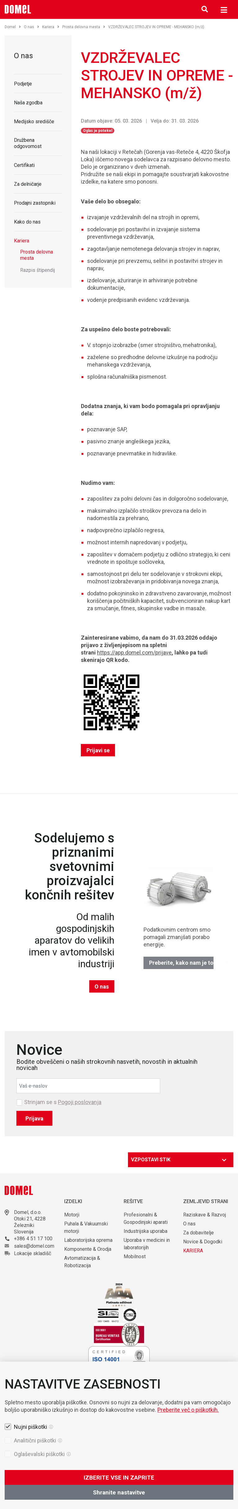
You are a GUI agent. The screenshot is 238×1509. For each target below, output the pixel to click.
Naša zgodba (28, 103)
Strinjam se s (62, 1102)
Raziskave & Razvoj (204, 1215)
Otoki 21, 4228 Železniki (30, 1222)
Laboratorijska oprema (88, 1240)
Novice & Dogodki (202, 1242)
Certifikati (24, 165)
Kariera (50, 27)
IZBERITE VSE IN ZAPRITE (119, 1477)
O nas (31, 27)
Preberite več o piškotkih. (188, 1410)
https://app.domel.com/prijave (134, 652)
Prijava (34, 1118)
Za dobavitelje (198, 1233)
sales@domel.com (34, 1246)
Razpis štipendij (37, 270)
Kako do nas (27, 222)
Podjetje (23, 84)
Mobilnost (135, 1256)
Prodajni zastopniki (34, 203)
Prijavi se (98, 750)
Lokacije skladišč (32, 1253)
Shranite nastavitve (119, 1492)
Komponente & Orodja (87, 1249)
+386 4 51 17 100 (33, 1239)
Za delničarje (28, 184)
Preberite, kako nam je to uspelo (181, 962)
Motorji (71, 1215)
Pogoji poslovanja (79, 1102)
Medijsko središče (34, 121)
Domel (13, 27)
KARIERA (193, 1251)
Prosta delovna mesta (83, 27)
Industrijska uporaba (145, 1231)
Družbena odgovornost (28, 143)
